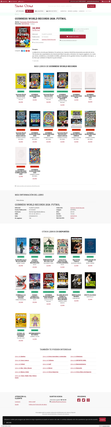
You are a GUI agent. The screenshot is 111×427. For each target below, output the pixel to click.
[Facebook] (78, 400)
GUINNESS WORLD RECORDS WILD (76, 96)
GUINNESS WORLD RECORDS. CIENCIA (76, 134)
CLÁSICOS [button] (81, 11)
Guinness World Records (29, 22)
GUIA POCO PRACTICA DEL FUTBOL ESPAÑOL (62, 261)
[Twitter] (83, 400)
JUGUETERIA (39, 11)
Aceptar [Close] (102, 419)
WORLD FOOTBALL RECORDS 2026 (34, 261)
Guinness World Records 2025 (49, 95)
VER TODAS (88, 11)
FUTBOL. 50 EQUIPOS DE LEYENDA (21, 334)
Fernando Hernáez (106, 426)
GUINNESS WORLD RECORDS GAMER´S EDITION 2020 (21, 172)
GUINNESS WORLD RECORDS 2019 (48, 134)
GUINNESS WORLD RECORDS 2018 (34, 171)
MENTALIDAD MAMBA (76, 295)
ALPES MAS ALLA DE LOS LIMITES (20, 260)
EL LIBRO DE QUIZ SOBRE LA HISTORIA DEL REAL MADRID (62, 297)
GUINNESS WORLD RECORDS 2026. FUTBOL (48, 296)
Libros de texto (51, 11)
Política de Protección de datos (38, 404)
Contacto (17, 402)
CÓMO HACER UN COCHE (90, 260)
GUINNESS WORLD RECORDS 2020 (90, 96)
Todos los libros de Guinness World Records (27, 186)
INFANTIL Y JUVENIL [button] (73, 11)
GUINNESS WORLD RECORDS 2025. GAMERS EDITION (62, 97)
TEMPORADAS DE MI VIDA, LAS (48, 260)
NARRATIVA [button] (64, 11)
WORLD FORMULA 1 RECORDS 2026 (34, 296)
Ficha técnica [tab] (20, 200)
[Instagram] (88, 400)
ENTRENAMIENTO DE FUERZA (34, 334)
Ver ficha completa (37, 42)
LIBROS (29, 11)
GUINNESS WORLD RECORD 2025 (34, 96)
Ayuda (16, 404)
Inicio (17, 14)
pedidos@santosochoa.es (93, 1)
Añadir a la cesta (72, 36)
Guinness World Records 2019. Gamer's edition (62, 134)
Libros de (20, 356)
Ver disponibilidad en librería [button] (68, 40)
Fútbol (32, 24)
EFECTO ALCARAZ (90, 295)
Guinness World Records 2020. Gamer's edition (21, 134)
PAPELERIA (20, 11)
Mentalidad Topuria (76, 260)
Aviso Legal (32, 401)
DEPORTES (25, 24)
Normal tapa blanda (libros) (37, 212)
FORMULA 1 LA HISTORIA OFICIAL (21, 296)
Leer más (8, 422)
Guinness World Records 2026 (21, 95)
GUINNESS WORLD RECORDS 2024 (90, 134)
